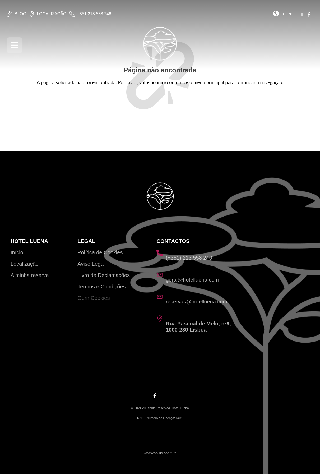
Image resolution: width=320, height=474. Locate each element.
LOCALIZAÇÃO (51, 14)
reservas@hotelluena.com (196, 302)
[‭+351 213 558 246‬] (72, 14)
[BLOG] (9, 14)
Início (17, 252)
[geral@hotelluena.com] (159, 274)
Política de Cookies (100, 252)
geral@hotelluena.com (192, 280)
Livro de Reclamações (103, 275)
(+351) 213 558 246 (189, 258)
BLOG (20, 14)
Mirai (173, 453)
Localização (25, 264)
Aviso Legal (91, 264)
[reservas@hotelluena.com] (159, 296)
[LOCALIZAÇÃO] (32, 14)
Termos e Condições (101, 286)
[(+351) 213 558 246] (159, 253)
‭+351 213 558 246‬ (94, 14)
